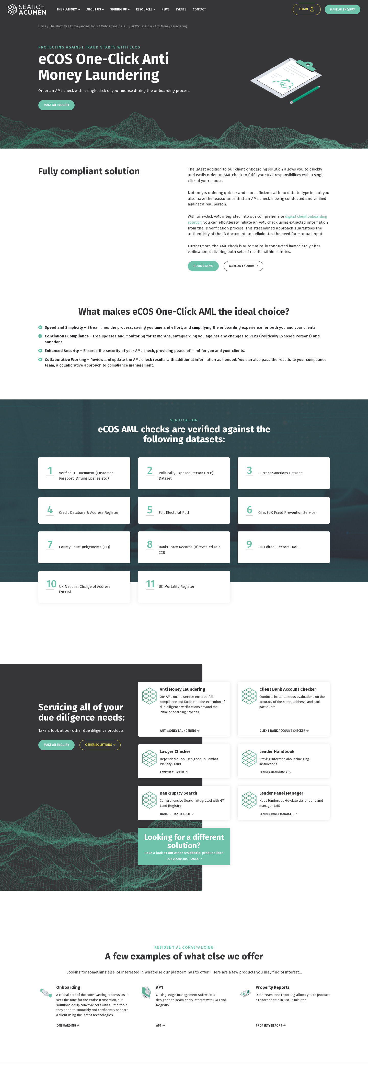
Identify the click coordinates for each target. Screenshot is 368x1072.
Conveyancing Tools (84, 27)
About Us (93, 10)
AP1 (158, 1035)
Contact (199, 10)
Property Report (269, 1035)
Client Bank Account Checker (282, 734)
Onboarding (109, 27)
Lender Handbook (273, 776)
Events (181, 10)
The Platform (66, 10)
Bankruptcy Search (175, 818)
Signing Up (118, 10)
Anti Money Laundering (178, 734)
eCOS (124, 27)
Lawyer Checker (172, 776)
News (165, 10)
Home (42, 27)
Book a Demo (204, 268)
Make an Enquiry (341, 10)
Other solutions (101, 748)
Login (300, 10)
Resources (144, 10)
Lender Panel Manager (276, 818)
